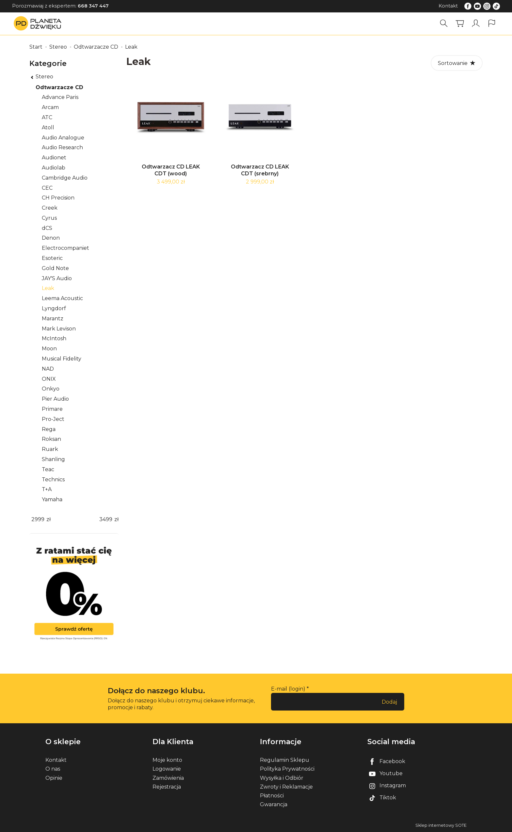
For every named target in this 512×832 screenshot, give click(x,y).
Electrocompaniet (65, 248)
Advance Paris (60, 97)
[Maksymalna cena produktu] (105, 520)
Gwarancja (273, 804)
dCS (47, 228)
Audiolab (53, 168)
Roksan (51, 439)
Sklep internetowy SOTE (441, 825)
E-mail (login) (288, 689)
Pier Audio (55, 399)
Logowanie (166, 769)
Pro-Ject (53, 419)
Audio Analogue (63, 138)
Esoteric (52, 258)
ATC (47, 117)
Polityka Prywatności (287, 769)
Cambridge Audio (65, 178)
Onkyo (50, 389)
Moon (49, 348)
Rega (49, 429)
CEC (47, 188)
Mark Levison (59, 329)
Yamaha (52, 499)
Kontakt (448, 6)
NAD (48, 369)
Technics (53, 479)
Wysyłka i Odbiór (281, 778)
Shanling (53, 459)
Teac (48, 469)
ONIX (49, 379)
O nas (52, 769)
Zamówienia (168, 778)
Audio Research (62, 147)
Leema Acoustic (62, 298)
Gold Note (55, 268)
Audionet (54, 157)
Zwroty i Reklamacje (286, 787)
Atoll (48, 127)
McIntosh (54, 338)
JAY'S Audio (57, 278)
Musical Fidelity (61, 359)
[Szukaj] (444, 23)
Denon (51, 238)
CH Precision (58, 198)
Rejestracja (166, 787)
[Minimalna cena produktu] (37, 520)
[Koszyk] (460, 23)
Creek (49, 208)
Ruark (50, 449)
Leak (48, 288)
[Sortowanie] (457, 63)
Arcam (50, 107)
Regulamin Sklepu (284, 760)
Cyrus (49, 218)
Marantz (52, 318)
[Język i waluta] (492, 23)
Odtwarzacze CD (59, 87)
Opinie (53, 778)
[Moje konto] (476, 23)
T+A (47, 489)
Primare (52, 409)
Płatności (272, 795)
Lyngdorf (54, 308)
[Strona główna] (39, 23)
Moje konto (167, 760)
